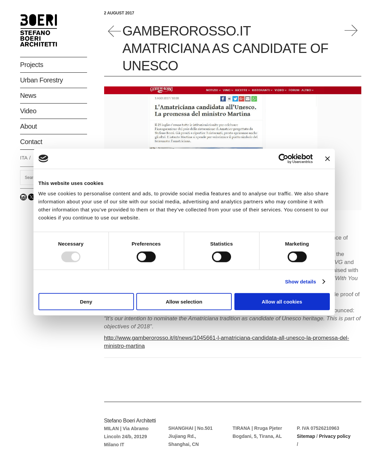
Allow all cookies (282, 302)
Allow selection (184, 302)
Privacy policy (335, 436)
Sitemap (306, 436)
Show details (300, 281)
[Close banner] (327, 158)
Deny (86, 302)
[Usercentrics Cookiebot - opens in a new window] (283, 158)
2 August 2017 (119, 13)
